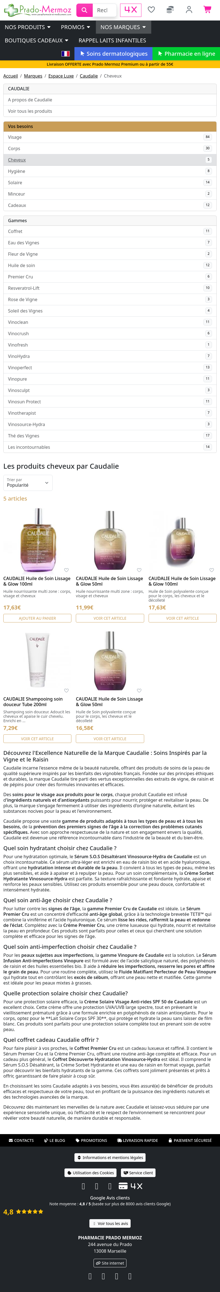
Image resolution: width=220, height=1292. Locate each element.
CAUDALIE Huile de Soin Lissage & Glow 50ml (109, 581)
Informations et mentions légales (110, 1157)
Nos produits (28, 27)
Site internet (110, 1263)
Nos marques (123, 27)
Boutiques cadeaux (37, 40)
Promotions (91, 1140)
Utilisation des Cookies (90, 1172)
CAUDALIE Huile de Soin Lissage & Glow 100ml (37, 581)
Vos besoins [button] (20, 126)
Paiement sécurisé (190, 1140)
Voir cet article (110, 618)
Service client (138, 1172)
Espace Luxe (61, 76)
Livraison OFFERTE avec (110, 64)
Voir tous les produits (30, 111)
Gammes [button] (17, 220)
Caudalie (89, 76)
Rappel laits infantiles (112, 40)
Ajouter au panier (37, 618)
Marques (33, 76)
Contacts (21, 1140)
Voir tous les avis (110, 1223)
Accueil (10, 76)
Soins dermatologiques (113, 53)
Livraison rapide (137, 1140)
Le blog (54, 1140)
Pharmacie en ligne (186, 53)
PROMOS (76, 27)
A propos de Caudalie (30, 100)
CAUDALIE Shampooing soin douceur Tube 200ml (33, 701)
